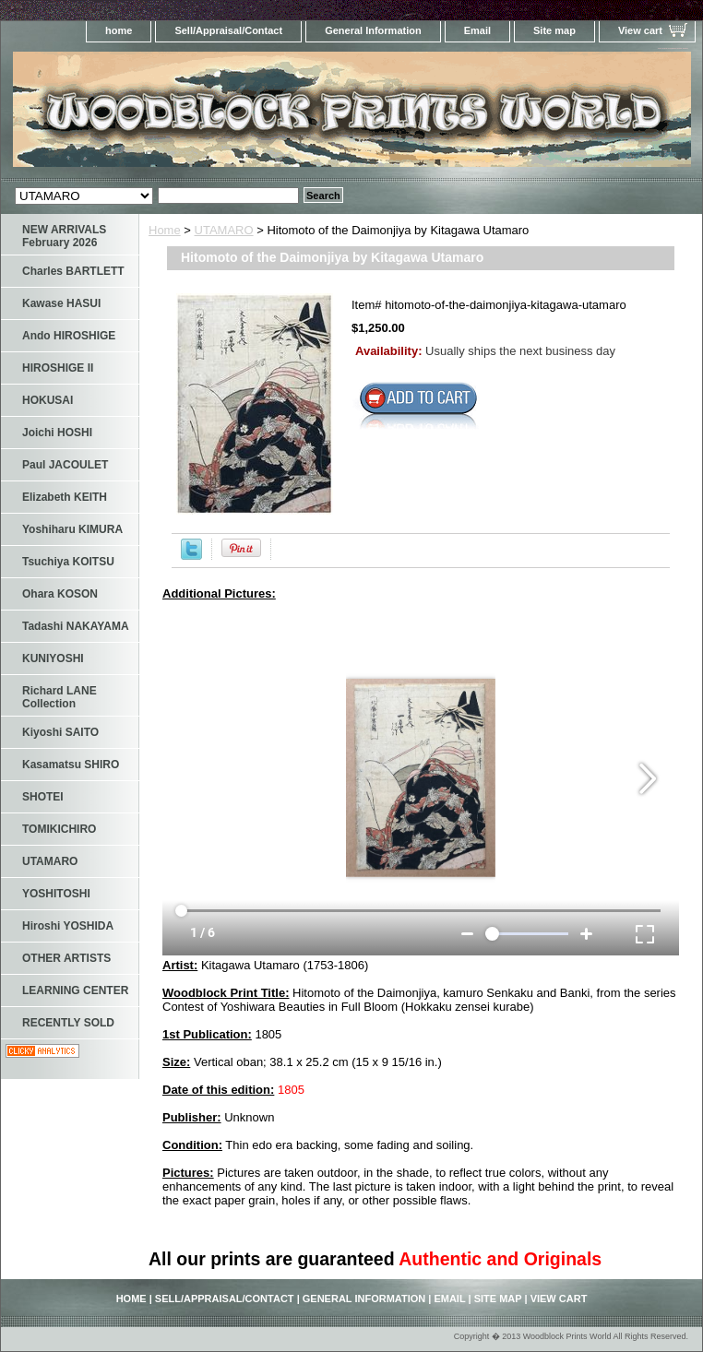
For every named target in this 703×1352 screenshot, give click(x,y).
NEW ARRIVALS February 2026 (64, 236)
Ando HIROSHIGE (68, 335)
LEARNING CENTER (75, 990)
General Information (373, 30)
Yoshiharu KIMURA (72, 529)
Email (477, 30)
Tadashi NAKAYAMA (75, 626)
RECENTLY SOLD (68, 1022)
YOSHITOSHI (56, 893)
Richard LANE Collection (59, 697)
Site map (554, 30)
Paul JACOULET (65, 464)
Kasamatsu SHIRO (70, 764)
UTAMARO (224, 230)
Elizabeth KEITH (64, 497)
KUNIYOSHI (53, 658)
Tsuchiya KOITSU (68, 561)
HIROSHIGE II (57, 368)
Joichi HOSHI (57, 432)
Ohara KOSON (60, 593)
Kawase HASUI (61, 303)
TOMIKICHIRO (59, 829)
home (118, 30)
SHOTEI (43, 796)
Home (165, 230)
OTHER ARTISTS (66, 958)
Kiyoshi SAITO (60, 732)
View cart (640, 30)
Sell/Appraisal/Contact (228, 30)
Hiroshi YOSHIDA (67, 925)
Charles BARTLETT (73, 271)
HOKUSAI (47, 400)
